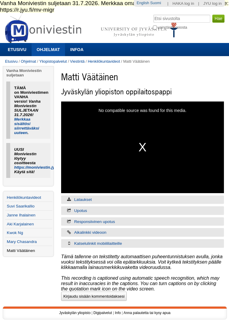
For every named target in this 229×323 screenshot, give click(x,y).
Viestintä (77, 61)
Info (118, 313)
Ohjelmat (48, 49)
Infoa (76, 49)
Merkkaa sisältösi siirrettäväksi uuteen (26, 126)
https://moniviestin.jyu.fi (37, 167)
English (143, 3)
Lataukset (83, 199)
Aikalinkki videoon (90, 232)
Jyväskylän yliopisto (74, 313)
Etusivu (17, 49)
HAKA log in (183, 3)
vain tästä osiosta (172, 27)
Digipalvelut (102, 313)
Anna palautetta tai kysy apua (146, 313)
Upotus (80, 210)
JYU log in (212, 3)
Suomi (155, 3)
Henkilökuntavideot (104, 61)
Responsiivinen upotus (94, 221)
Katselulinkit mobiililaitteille (98, 243)
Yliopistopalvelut (53, 61)
